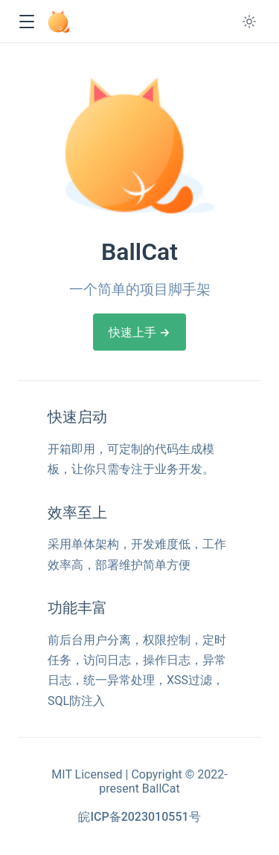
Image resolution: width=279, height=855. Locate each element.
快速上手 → (139, 332)
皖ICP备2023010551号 (139, 817)
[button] (26, 21)
